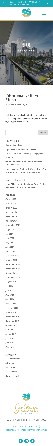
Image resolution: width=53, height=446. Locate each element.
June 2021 (9, 238)
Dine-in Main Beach (14, 145)
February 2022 (11, 203)
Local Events (11, 372)
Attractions (10, 363)
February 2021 (11, 256)
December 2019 (12, 317)
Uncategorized (12, 376)
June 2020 (9, 290)
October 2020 (11, 273)
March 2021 (10, 251)
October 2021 (11, 221)
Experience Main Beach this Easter (21, 149)
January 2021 (11, 260)
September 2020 (12, 277)
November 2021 (12, 216)
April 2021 (9, 247)
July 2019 (9, 338)
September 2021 (12, 225)
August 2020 (10, 282)
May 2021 (9, 242)
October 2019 (11, 325)
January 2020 (11, 312)
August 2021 (10, 229)
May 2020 (9, 295)
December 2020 (12, 264)
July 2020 (9, 286)
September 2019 (12, 330)
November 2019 (12, 321)
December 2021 (12, 212)
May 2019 (9, 347)
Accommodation (12, 359)
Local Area (10, 367)
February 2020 (11, 308)
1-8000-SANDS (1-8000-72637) (26, 426)
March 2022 (10, 199)
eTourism (12, 104)
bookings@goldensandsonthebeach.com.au (26, 430)
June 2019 (9, 343)
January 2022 (11, 208)
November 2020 (12, 269)
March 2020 (10, 303)
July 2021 (9, 234)
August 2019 (10, 334)
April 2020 (9, 299)
